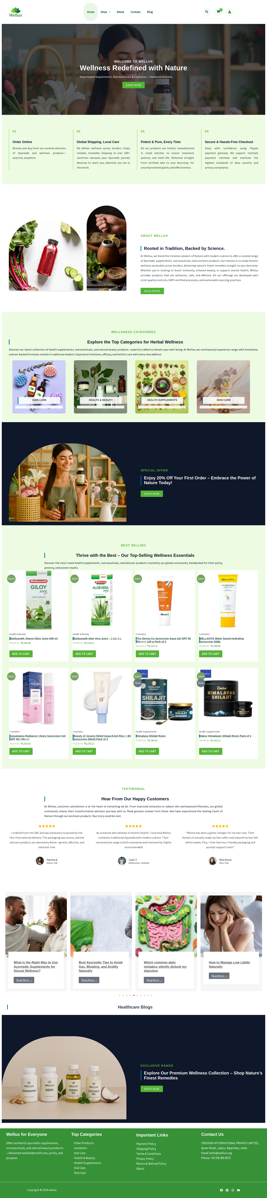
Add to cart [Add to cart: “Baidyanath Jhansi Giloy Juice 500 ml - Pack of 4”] (21, 656)
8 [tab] (144, 999)
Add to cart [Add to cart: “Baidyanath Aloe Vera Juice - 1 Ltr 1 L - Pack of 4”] (85, 656)
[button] (108, 12)
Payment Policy (146, 1144)
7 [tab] (141, 999)
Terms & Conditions (148, 1154)
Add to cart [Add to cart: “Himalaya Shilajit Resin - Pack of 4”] (148, 755)
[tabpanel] (36, 945)
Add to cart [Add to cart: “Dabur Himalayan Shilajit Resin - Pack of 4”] (211, 755)
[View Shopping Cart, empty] (218, 12)
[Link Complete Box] (36, 945)
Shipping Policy (146, 1149)
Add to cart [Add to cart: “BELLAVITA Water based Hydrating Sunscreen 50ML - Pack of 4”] (211, 656)
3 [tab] (127, 999)
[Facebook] (221, 1190)
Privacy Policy (145, 1159)
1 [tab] (120, 999)
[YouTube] (238, 1190)
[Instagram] (232, 1190)
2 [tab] (123, 999)
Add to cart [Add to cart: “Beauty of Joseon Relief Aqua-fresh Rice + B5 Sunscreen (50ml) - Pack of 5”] (85, 755)
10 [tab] (152, 999)
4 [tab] (130, 999)
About (140, 1169)
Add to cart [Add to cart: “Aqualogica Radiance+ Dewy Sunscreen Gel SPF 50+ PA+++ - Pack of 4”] (21, 755)
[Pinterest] (227, 1190)
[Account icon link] (229, 11)
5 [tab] (134, 999)
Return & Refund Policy (151, 1164)
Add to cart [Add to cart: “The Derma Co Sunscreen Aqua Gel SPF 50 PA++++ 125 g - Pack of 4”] (148, 656)
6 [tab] (137, 999)
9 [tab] (148, 999)
